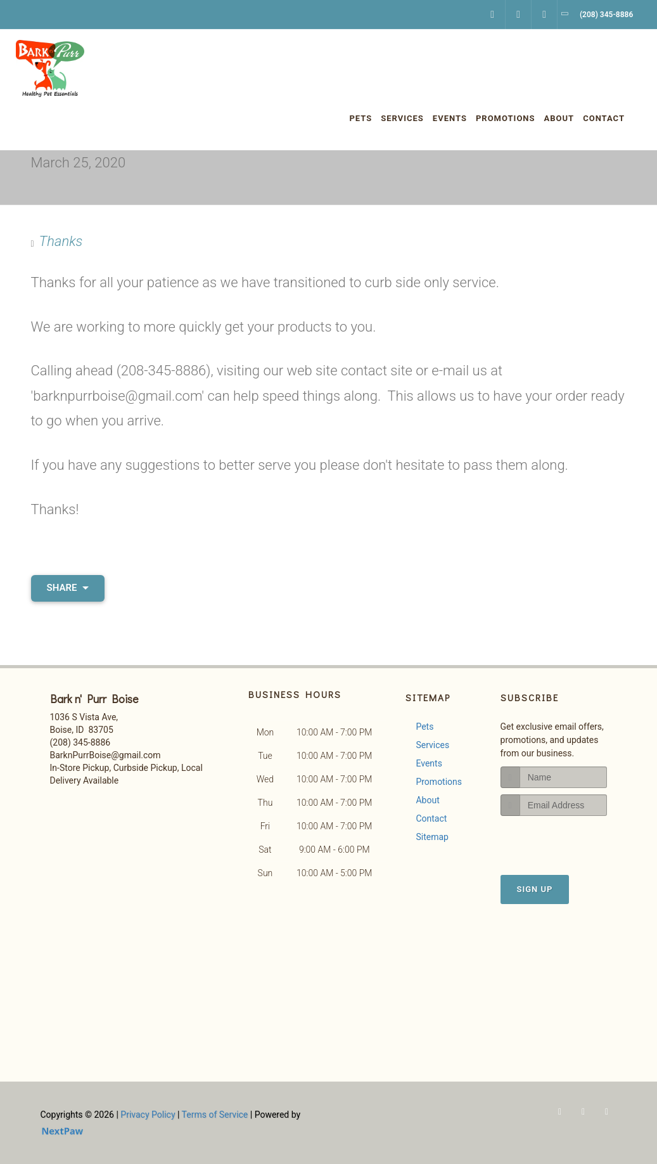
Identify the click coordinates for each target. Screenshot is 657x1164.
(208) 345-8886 (80, 742)
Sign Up (535, 889)
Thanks (61, 241)
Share (68, 587)
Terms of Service (215, 1114)
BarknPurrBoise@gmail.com (105, 755)
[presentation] (568, 839)
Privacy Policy (147, 1114)
